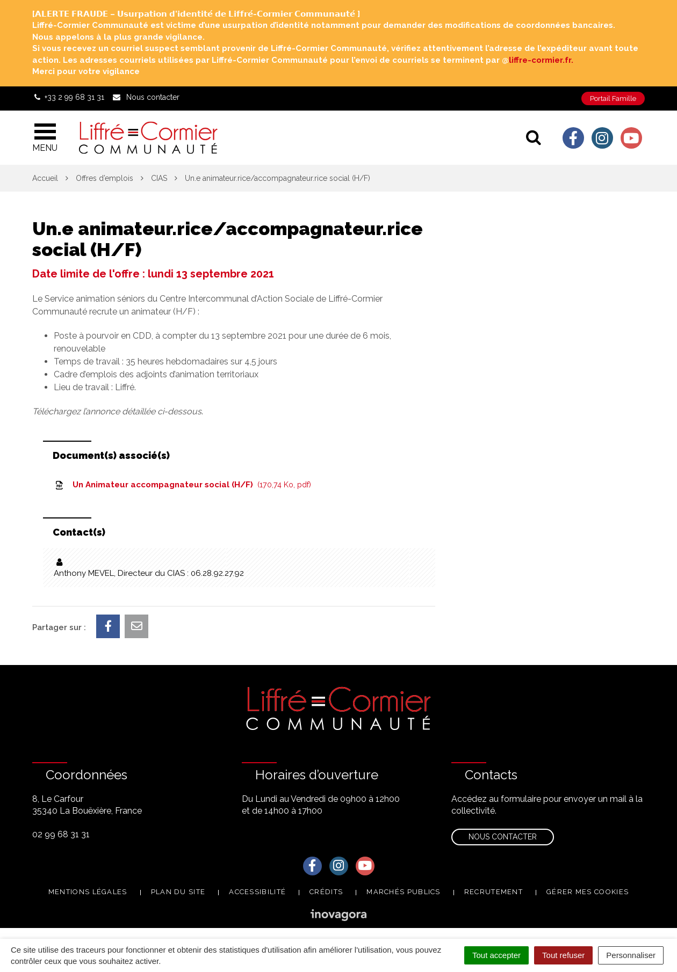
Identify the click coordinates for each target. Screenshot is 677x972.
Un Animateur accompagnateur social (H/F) (182, 484)
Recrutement (493, 892)
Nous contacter (503, 836)
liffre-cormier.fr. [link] (541, 60)
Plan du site (178, 892)
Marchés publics (403, 892)
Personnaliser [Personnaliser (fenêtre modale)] (631, 955)
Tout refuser (563, 955)
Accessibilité (257, 892)
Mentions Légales (87, 892)
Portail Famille (613, 98)
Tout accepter (496, 955)
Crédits (326, 892)
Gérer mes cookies (587, 892)
